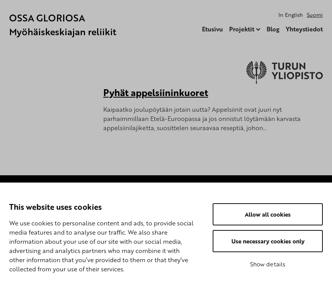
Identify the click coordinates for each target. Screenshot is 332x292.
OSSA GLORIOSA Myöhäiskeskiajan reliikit (62, 24)
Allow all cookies (268, 214)
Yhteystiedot (304, 29)
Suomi (315, 15)
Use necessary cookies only (267, 241)
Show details (267, 264)
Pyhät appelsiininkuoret (155, 92)
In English (290, 15)
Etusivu (212, 29)
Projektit (241, 29)
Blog (273, 29)
